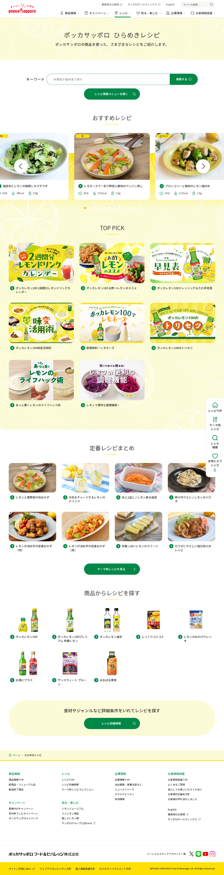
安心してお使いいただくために (185, 789)
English (172, 809)
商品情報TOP (16, 779)
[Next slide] (203, 166)
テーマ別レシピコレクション (78, 789)
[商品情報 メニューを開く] (69, 14)
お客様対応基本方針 (179, 794)
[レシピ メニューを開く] (122, 14)
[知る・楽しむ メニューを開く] (148, 14)
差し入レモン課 (70, 818)
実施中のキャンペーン (21, 808)
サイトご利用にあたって (22, 868)
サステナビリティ (124, 794)
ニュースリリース (124, 789)
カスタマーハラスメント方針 (115, 868)
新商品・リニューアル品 (22, 784)
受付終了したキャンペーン (23, 813)
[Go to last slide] (21, 166)
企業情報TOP (122, 779)
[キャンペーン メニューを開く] (97, 14)
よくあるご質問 (176, 784)
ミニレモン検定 (70, 813)
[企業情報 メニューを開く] (175, 14)
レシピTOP (68, 779)
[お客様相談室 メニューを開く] (203, 14)
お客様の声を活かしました (182, 799)
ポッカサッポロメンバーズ (23, 818)
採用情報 (120, 799)
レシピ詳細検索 (70, 784)
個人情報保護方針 (85, 868)
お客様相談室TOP (178, 779)
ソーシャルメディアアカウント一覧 (166, 854)
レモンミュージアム (73, 808)
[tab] (85, 208)
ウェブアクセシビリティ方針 (55, 868)
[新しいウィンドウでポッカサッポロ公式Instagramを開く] (212, 854)
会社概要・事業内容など (128, 784)
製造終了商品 (16, 789)
